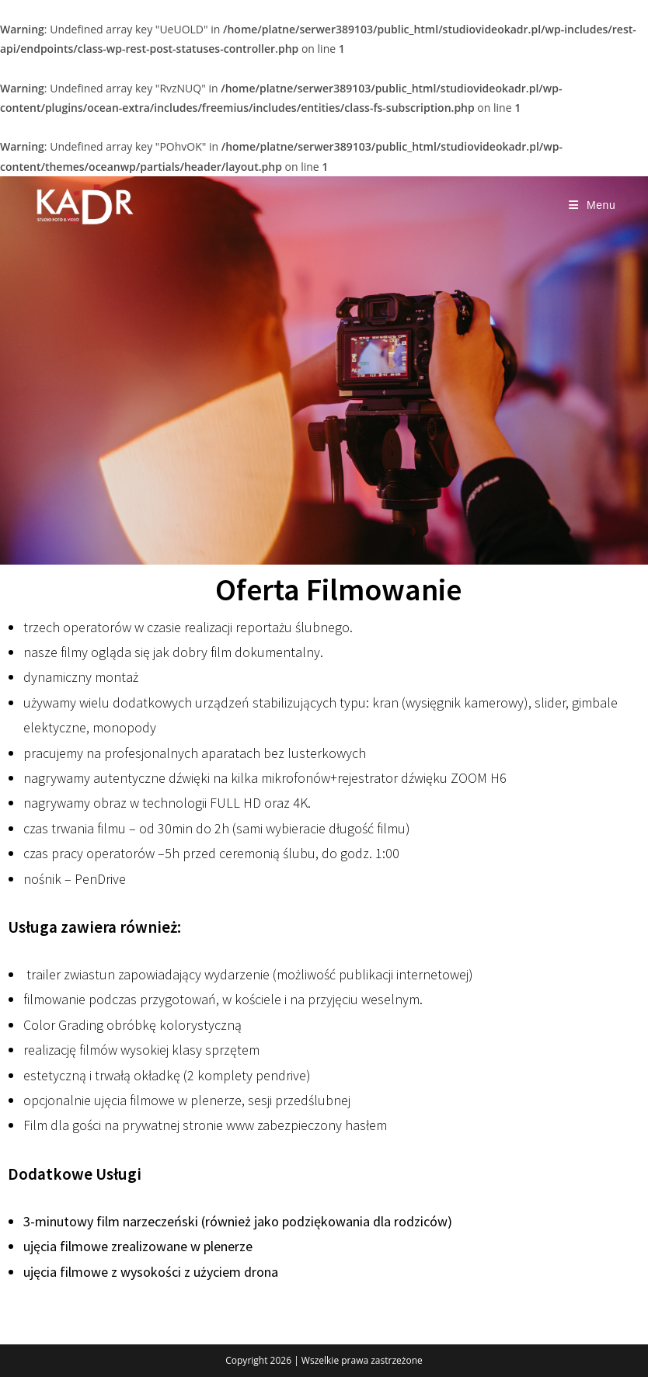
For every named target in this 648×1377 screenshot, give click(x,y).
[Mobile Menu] (592, 205)
